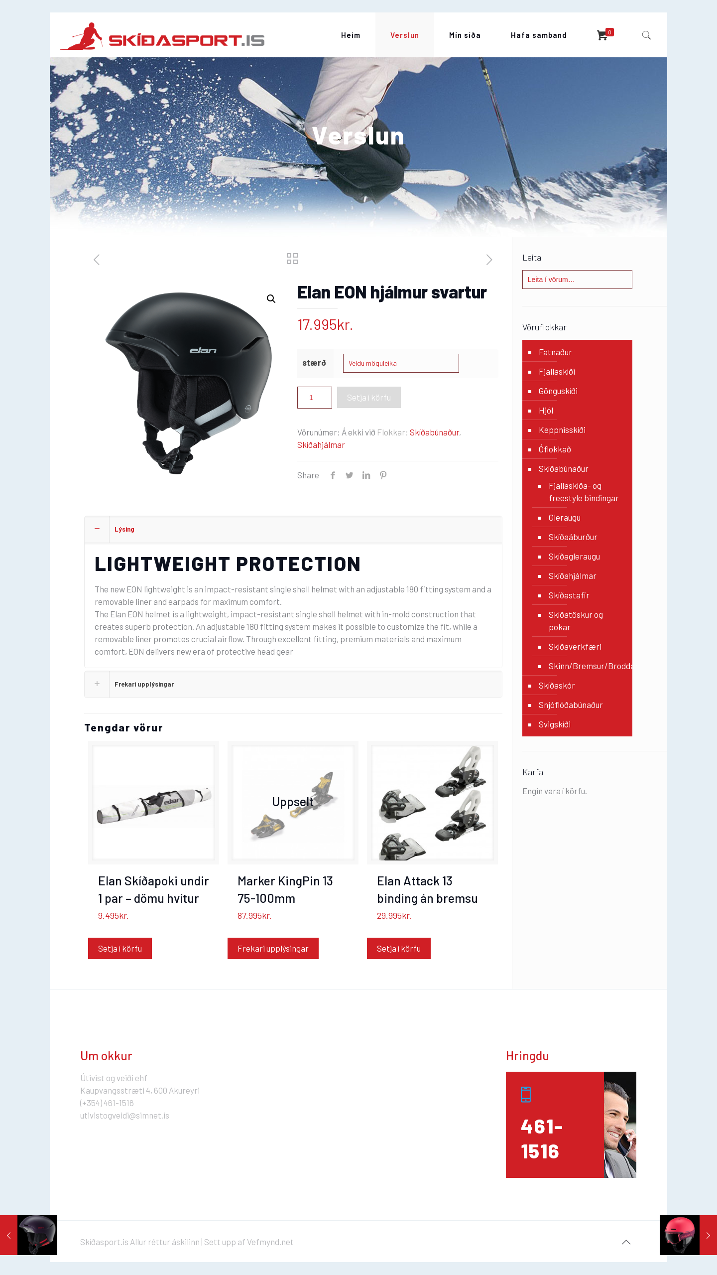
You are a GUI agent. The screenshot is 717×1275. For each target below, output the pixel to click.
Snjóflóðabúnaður (571, 704)
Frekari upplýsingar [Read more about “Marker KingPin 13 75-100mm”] (273, 948)
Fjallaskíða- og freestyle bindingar (584, 491)
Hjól (546, 410)
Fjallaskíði (557, 371)
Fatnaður (555, 352)
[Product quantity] (314, 398)
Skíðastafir (569, 595)
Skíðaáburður (573, 537)
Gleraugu (565, 517)
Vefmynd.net (270, 1242)
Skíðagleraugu (574, 556)
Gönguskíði (558, 391)
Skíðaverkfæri (575, 646)
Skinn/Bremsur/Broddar (585, 666)
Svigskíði (555, 724)
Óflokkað (555, 449)
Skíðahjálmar (321, 444)
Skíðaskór (557, 685)
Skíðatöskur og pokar (576, 620)
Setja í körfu (369, 397)
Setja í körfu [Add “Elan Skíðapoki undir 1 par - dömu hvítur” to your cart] (120, 948)
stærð (314, 362)
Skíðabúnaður (434, 432)
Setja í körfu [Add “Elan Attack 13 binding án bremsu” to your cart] (399, 948)
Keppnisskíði (562, 429)
